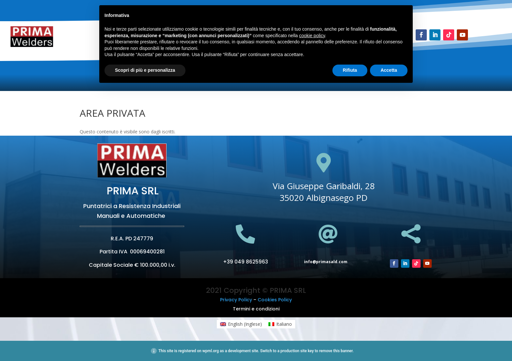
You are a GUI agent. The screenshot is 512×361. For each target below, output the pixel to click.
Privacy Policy (236, 299)
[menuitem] (241, 324)
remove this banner (335, 351)
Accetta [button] (388, 70)
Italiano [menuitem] (284, 324)
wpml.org (210, 351)
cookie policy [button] (312, 35)
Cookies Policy (275, 299)
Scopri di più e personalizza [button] (145, 70)
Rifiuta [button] (350, 70)
